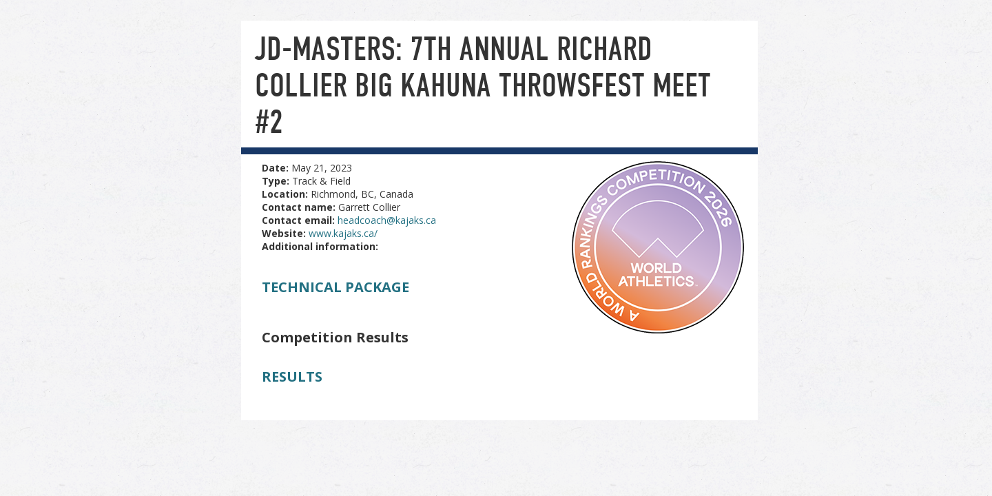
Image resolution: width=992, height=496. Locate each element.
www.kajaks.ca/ (343, 233)
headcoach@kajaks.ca (387, 220)
